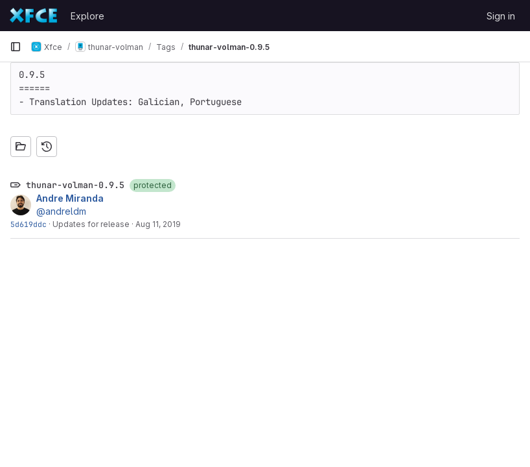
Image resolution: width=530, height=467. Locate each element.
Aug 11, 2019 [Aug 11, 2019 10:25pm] (158, 224)
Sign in (501, 15)
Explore (87, 15)
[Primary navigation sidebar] (15, 46)
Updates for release (91, 224)
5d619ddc (28, 224)
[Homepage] (33, 15)
